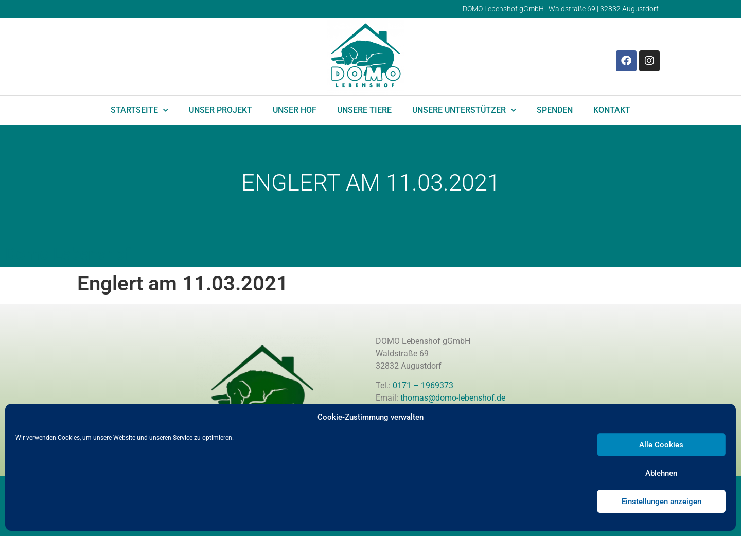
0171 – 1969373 (423, 385)
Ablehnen (661, 473)
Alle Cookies (661, 444)
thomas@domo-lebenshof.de (452, 398)
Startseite (139, 110)
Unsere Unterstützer (464, 110)
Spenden (555, 110)
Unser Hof (294, 110)
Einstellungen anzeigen (661, 501)
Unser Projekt (220, 110)
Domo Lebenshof (67, 254)
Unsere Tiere (364, 110)
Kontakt (611, 110)
